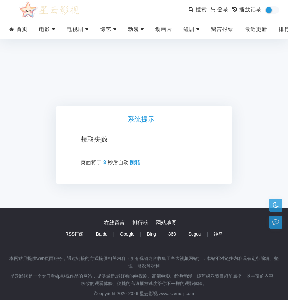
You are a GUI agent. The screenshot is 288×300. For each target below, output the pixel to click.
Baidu (102, 234)
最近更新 (256, 29)
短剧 (191, 29)
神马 (218, 234)
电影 (47, 29)
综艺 (108, 29)
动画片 (163, 29)
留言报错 (222, 29)
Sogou (194, 234)
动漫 (136, 29)
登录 (220, 9)
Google (127, 234)
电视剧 (78, 29)
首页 (18, 29)
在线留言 (114, 223)
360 (172, 234)
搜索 (198, 9)
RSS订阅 (74, 234)
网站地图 (166, 223)
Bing (151, 234)
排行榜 (140, 223)
